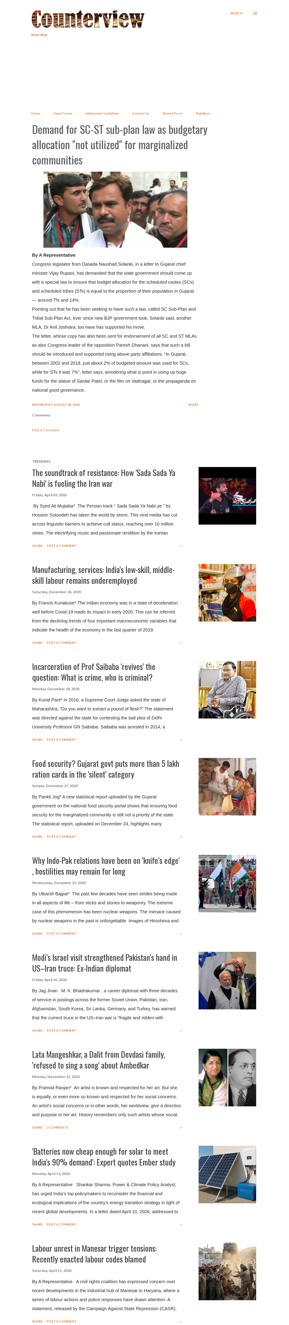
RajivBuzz (203, 113)
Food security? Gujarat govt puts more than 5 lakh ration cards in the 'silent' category (105, 768)
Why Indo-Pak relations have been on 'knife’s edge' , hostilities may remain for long (106, 865)
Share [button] (193, 404)
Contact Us (140, 113)
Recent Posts (173, 113)
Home (35, 113)
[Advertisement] (144, 74)
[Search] (236, 13)
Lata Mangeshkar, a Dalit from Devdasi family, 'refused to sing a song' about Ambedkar (98, 1059)
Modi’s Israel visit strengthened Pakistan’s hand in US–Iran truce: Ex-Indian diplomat (104, 962)
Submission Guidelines (102, 113)
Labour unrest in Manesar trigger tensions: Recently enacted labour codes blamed (94, 1253)
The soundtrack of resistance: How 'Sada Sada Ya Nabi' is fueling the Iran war (103, 477)
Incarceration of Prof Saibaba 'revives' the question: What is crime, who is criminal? (93, 671)
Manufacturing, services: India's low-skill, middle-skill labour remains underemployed (103, 574)
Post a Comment (45, 430)
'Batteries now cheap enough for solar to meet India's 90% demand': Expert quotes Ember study (104, 1156)
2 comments (57, 1127)
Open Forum (63, 113)
